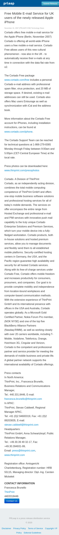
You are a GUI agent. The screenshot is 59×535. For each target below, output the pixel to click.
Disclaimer (6, 528)
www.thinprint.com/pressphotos (21, 170)
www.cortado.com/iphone (18, 131)
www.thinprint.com (14, 455)
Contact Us (11, 501)
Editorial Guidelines (32, 533)
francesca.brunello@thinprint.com (23, 399)
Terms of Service (35, 528)
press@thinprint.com (23, 450)
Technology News (37, 28)
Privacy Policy (19, 528)
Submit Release (50, 4)
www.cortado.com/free (16, 79)
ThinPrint (9, 492)
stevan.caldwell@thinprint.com (21, 424)
